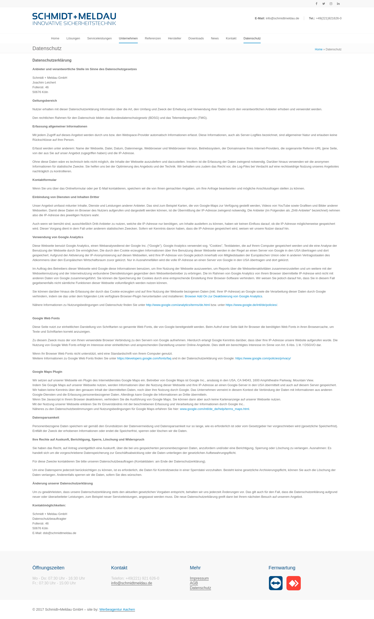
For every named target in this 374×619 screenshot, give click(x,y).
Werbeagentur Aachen (117, 609)
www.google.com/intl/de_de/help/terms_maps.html (214, 409)
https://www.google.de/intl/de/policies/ (251, 305)
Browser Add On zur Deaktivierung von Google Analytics (223, 296)
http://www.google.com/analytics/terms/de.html (178, 305)
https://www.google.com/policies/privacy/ (263, 358)
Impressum (199, 578)
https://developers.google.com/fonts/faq (144, 358)
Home (318, 49)
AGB (194, 583)
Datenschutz (200, 588)
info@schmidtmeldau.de (131, 583)
